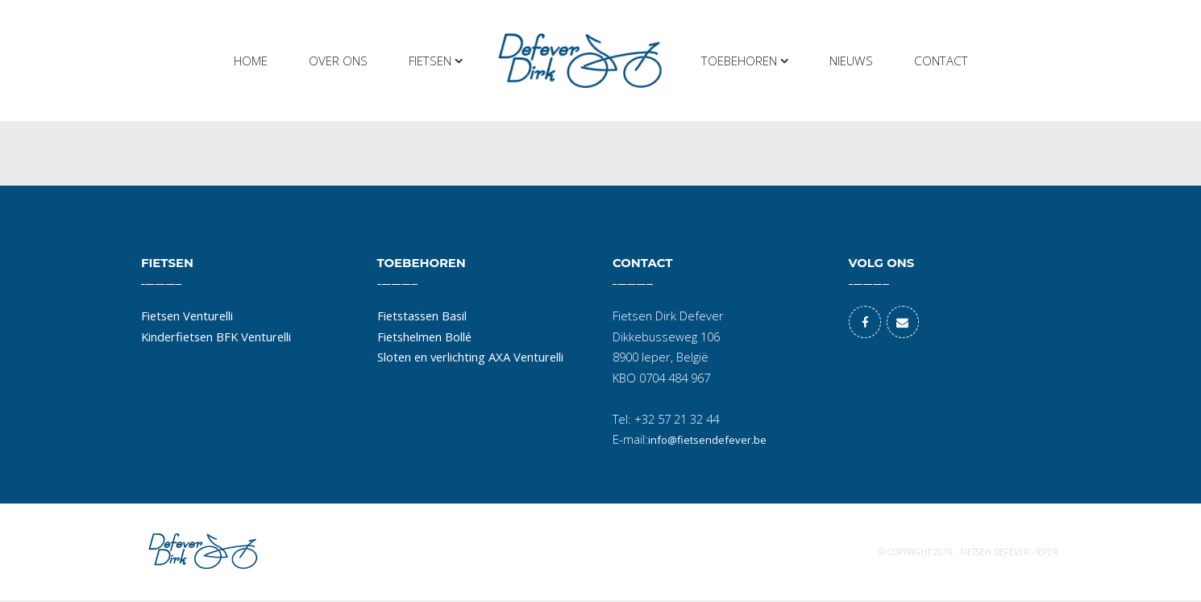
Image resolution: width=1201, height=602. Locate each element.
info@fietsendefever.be (707, 440)
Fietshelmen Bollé (424, 336)
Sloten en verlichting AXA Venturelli (470, 357)
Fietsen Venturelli (187, 315)
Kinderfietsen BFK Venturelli (216, 336)
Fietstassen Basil (422, 315)
